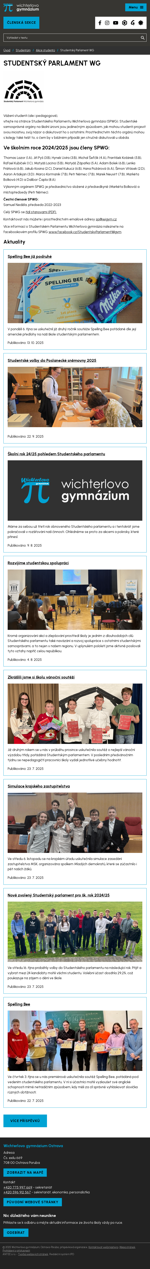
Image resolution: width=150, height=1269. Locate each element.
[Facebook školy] (100, 23)
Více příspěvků (25, 1121)
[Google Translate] (132, 22)
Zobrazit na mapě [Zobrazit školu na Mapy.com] (25, 1172)
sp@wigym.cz (106, 219)
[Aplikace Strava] (140, 22)
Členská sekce (21, 23)
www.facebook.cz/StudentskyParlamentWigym (85, 232)
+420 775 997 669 (17, 1187)
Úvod (6, 50)
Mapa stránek (127, 1247)
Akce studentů (45, 50)
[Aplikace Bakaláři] (124, 23)
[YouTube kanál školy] (115, 23)
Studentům (23, 50)
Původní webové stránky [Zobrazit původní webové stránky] (32, 1202)
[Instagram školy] (107, 23)
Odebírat (16, 1233)
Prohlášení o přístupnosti (16, 1250)
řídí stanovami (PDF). (41, 212)
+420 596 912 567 (17, 1192)
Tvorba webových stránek (33, 1254)
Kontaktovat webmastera (103, 1247)
